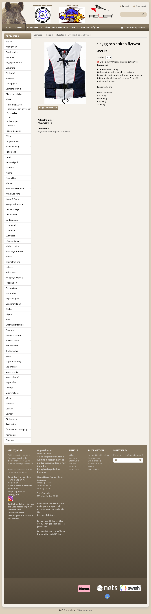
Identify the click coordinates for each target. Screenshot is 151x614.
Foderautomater (13, 130)
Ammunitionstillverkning (99, 455)
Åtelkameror (12, 419)
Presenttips (11, 288)
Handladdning (18, 146)
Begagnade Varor (14, 62)
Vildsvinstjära (18, 392)
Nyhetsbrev (74, 469)
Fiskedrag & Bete (14, 104)
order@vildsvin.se (24, 463)
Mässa (9, 256)
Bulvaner (10, 78)
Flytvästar (12, 112)
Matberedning (12, 246)
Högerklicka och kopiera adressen (54, 131)
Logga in (125, 6)
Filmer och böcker (18, 94)
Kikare (9, 172)
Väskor (18, 408)
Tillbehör (11, 125)
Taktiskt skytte (18, 340)
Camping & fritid (13, 88)
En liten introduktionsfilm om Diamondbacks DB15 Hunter (51, 532)
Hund (8, 157)
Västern (18, 413)
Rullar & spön (13, 121)
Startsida (38, 34)
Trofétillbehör (18, 351)
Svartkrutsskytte (18, 335)
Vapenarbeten (34, 27)
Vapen (75, 27)
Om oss (7, 27)
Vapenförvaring (13, 361)
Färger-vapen (18, 141)
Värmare (10, 403)
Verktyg (9, 387)
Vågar (8, 398)
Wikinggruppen (84, 610)
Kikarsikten (18, 178)
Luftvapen (10, 235)
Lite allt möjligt (90, 27)
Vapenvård (18, 382)
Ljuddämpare (12, 220)
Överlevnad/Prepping (56, 27)
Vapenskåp (11, 366)
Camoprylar (11, 83)
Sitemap (10, 440)
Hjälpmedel (11, 151)
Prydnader (11, 293)
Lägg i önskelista (48, 107)
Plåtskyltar (11, 272)
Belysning (10, 67)
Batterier (10, 57)
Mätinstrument (13, 261)
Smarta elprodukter (15, 324)
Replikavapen (12, 298)
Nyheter (9, 267)
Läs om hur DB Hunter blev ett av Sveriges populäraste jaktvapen (51, 524)
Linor (9, 117)
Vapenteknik (12, 372)
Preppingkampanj (14, 277)
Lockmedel (11, 225)
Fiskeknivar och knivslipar (19, 108)
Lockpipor (18, 230)
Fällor (8, 136)
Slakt (8, 319)
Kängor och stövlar (15, 204)
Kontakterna (94, 458)
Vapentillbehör (18, 377)
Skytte (18, 314)
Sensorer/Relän (13, 303)
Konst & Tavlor (13, 199)
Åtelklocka (11, 424)
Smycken (10, 330)
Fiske (18, 99)
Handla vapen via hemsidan (17, 481)
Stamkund (139, 6)
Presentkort (11, 282)
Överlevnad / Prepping (18, 429)
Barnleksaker (12, 52)
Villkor (72, 455)
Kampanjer (11, 434)
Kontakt (19, 27)
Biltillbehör (11, 73)
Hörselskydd (12, 162)
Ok (139, 460)
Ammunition (18, 46)
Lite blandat (11, 214)
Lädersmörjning (13, 241)
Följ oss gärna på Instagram (16, 493)
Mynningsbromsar (14, 251)
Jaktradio (10, 167)
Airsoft (9, 41)
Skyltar (9, 309)
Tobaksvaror (12, 345)
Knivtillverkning (13, 193)
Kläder (18, 183)
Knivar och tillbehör (18, 188)
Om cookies (93, 469)
